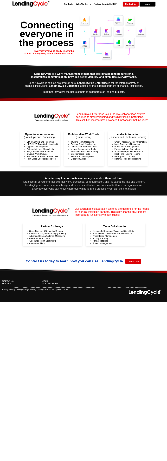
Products (68, 4)
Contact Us (7, 281)
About (45, 281)
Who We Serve (83, 4)
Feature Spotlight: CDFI (105, 4)
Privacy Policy (7, 290)
